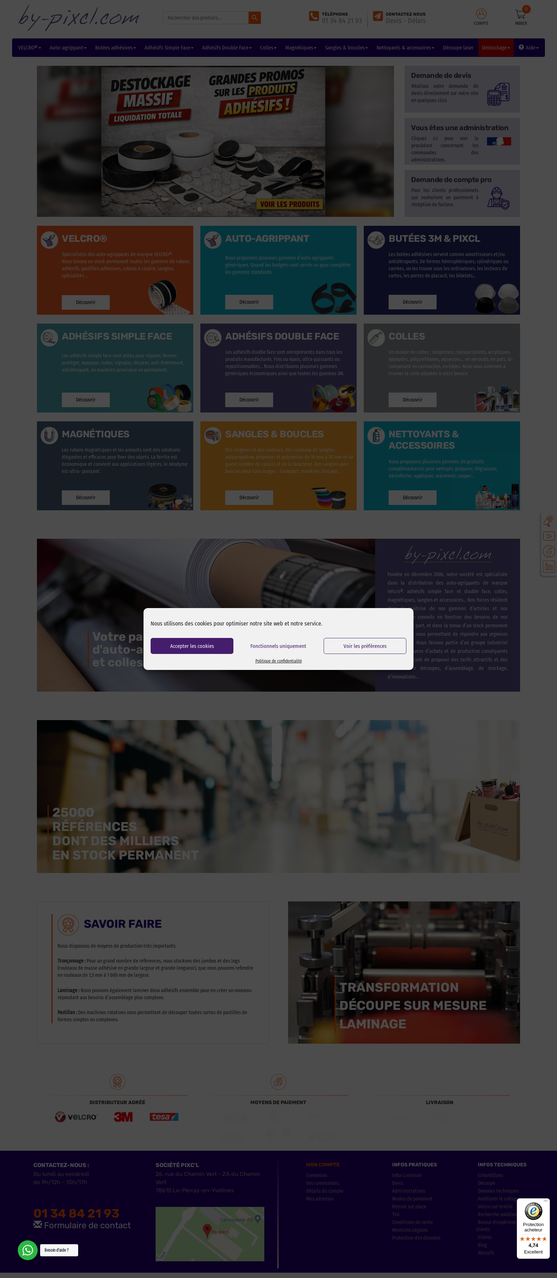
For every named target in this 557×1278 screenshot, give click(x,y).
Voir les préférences (365, 646)
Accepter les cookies (192, 646)
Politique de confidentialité (278, 661)
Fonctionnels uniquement (278, 646)
